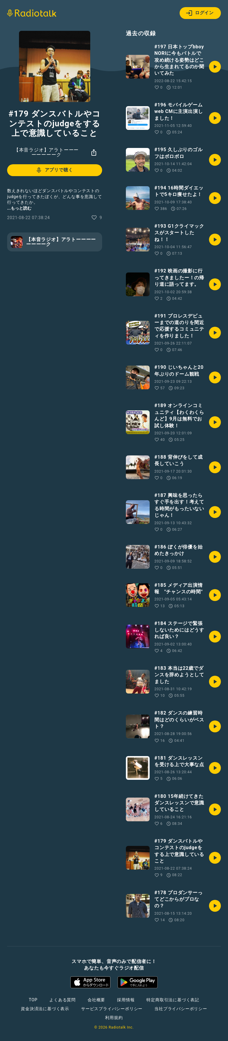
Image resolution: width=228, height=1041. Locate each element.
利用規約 (114, 1017)
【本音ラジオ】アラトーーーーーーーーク (46, 152)
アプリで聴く (54, 170)
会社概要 (96, 999)
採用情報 (125, 999)
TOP (33, 999)
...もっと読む (19, 208)
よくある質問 (62, 999)
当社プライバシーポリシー (180, 1008)
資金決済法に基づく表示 (45, 1008)
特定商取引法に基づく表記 (172, 999)
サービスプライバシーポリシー (111, 1008)
